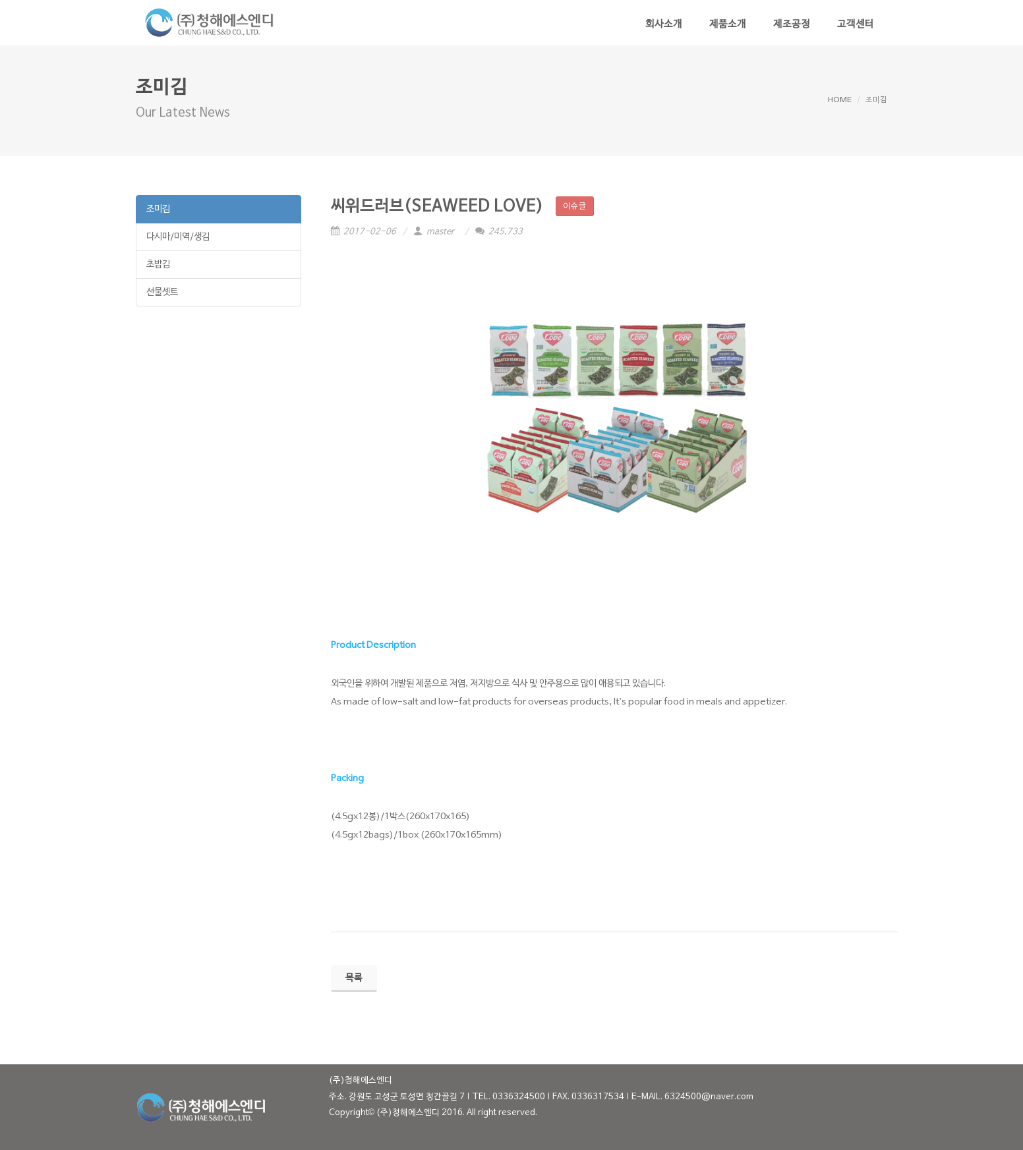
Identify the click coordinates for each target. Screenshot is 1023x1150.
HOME (840, 100)
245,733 (499, 232)
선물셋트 (162, 292)
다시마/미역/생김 (178, 237)
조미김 (158, 209)
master (435, 232)
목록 (354, 978)
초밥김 (158, 265)
